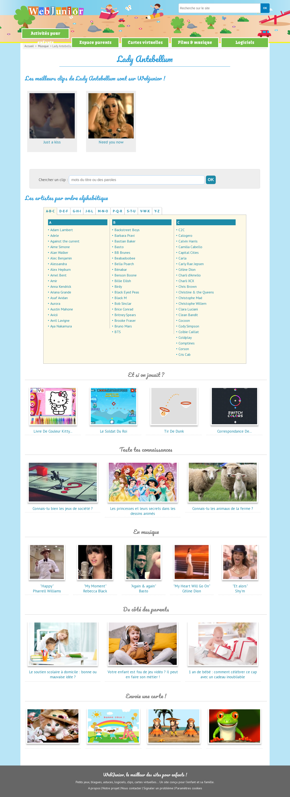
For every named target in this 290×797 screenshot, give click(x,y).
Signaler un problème (158, 788)
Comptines (187, 343)
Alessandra (58, 264)
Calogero (185, 235)
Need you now (111, 139)
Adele (54, 235)
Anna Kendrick (60, 286)
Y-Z (157, 211)
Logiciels (244, 42)
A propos (94, 788)
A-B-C (50, 211)
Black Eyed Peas (126, 292)
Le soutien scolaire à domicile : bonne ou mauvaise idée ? (63, 671)
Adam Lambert (61, 230)
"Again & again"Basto (143, 586)
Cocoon (184, 320)
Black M (120, 298)
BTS (117, 331)
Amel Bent (58, 275)
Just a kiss (52, 139)
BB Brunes (122, 252)
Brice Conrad (123, 309)
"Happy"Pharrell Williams (47, 586)
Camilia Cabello (190, 247)
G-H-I (77, 211)
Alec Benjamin (61, 258)
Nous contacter (131, 788)
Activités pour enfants (45, 38)
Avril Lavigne (60, 320)
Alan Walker (59, 252)
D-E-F (63, 211)
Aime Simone (60, 247)
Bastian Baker (124, 241)
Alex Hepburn (60, 269)
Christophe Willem (192, 303)
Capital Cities (189, 252)
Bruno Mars (123, 326)
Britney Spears (125, 315)
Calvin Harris (188, 241)
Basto (119, 247)
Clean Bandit (188, 315)
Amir (53, 281)
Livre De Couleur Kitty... (53, 429)
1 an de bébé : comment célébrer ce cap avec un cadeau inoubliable (223, 671)
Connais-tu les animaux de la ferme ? (223, 506)
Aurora (55, 303)
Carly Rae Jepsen (191, 264)
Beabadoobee (124, 258)
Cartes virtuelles (145, 42)
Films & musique (195, 42)
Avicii (54, 315)
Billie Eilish (122, 281)
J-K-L (89, 211)
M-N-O (103, 211)
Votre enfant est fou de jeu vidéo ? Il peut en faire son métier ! (143, 671)
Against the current (65, 241)
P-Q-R (117, 211)
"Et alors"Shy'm (240, 586)
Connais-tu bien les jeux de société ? (63, 506)
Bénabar (120, 269)
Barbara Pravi (124, 235)
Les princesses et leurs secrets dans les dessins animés (143, 508)
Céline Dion (187, 269)
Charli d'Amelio (190, 275)
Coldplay (185, 337)
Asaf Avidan (59, 298)
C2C (182, 230)
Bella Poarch (124, 264)
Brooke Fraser (125, 320)
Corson (184, 348)
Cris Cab (185, 354)
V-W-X (145, 211)
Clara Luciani (188, 309)
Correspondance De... (234, 429)
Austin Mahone (61, 309)
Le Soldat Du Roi (113, 429)
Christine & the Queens (196, 292)
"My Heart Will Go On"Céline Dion (191, 586)
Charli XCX (186, 281)
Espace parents (95, 42)
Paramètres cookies (188, 788)
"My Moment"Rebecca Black (95, 586)
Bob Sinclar (122, 303)
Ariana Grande (60, 292)
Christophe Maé (190, 298)
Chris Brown (188, 286)
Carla (182, 258)
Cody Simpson (189, 326)
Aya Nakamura (61, 326)
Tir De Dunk (174, 429)
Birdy (118, 286)
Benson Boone (125, 275)
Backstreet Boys (127, 230)
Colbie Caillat (189, 331)
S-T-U (131, 211)
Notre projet (110, 788)
